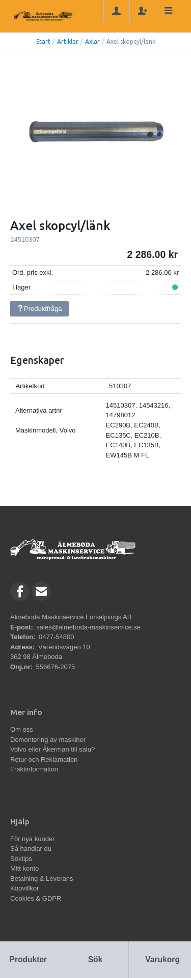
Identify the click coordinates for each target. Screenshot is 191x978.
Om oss (21, 729)
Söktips (21, 858)
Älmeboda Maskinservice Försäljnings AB (70, 617)
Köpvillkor (24, 888)
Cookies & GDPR (35, 898)
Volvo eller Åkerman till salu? (52, 749)
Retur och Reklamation (43, 759)
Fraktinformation (34, 769)
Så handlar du (30, 848)
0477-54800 (56, 637)
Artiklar (67, 41)
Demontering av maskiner (48, 739)
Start (43, 41)
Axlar (92, 41)
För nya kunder (32, 839)
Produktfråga (39, 308)
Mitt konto (24, 868)
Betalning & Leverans (41, 878)
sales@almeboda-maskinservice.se (88, 627)
